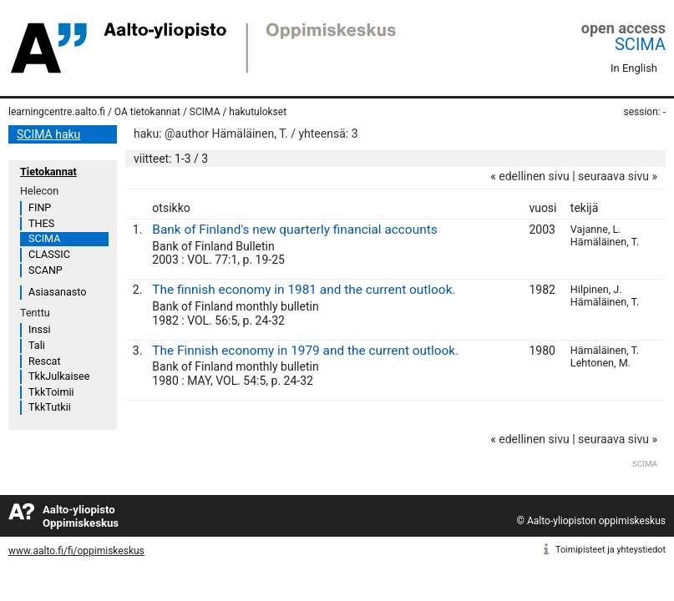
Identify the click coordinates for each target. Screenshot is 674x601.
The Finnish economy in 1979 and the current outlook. (305, 350)
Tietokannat (48, 171)
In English (634, 68)
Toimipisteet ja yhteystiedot (610, 549)
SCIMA (640, 44)
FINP (39, 207)
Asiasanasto (57, 291)
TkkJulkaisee (58, 376)
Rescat (44, 361)
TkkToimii (51, 392)
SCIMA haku (48, 134)
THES (41, 223)
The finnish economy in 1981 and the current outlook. (303, 289)
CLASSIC (49, 254)
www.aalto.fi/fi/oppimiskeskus (76, 551)
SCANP (45, 270)
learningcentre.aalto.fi (56, 112)
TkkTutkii (49, 407)
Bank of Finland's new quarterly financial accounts (294, 229)
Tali (36, 345)
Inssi (39, 329)
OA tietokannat (147, 112)
